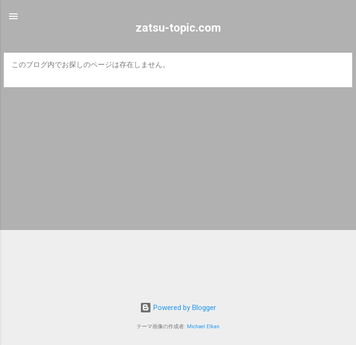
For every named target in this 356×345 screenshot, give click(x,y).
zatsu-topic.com (178, 27)
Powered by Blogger (178, 307)
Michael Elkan (203, 326)
